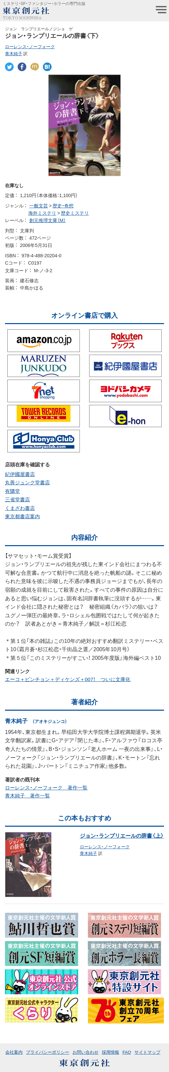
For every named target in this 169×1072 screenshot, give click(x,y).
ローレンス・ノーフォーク (30, 46)
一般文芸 (38, 205)
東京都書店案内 (22, 516)
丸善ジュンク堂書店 (27, 482)
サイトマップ (147, 1052)
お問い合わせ (85, 1052)
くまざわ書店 (20, 508)
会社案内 (14, 1052)
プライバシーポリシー (47, 1052)
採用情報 (110, 1052)
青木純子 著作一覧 (27, 795)
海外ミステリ (42, 212)
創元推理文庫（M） (47, 220)
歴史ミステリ (75, 212)
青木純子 (13, 53)
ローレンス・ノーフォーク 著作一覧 (46, 787)
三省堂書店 (17, 499)
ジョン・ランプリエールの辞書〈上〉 (122, 835)
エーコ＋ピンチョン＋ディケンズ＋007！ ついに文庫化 (67, 679)
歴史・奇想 (63, 205)
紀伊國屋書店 (20, 474)
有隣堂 (12, 491)
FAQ (126, 1052)
